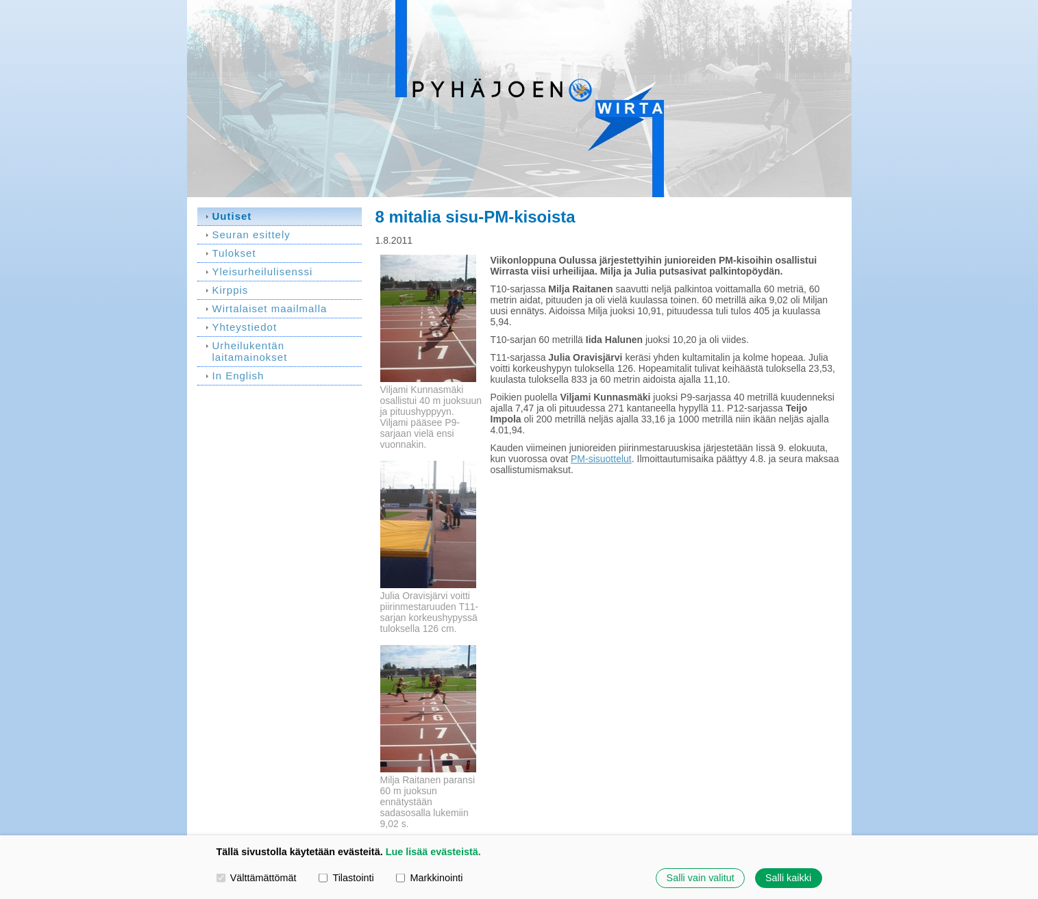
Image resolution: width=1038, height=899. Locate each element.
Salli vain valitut (700, 877)
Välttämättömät (257, 877)
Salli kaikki (788, 877)
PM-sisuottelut (601, 458)
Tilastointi (346, 877)
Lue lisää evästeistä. (433, 851)
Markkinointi (429, 877)
